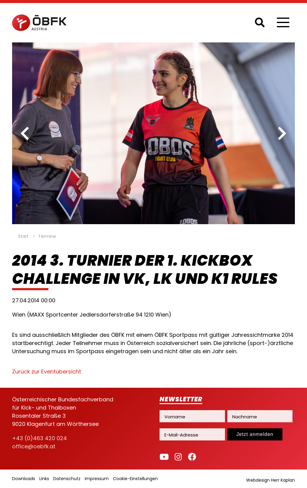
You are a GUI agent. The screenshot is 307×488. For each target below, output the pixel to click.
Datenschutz (67, 479)
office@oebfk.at (33, 446)
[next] (282, 133)
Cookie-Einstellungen (135, 479)
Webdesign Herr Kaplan (270, 480)
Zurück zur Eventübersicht (46, 371)
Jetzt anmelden (255, 434)
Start (23, 236)
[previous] (25, 133)
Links (44, 479)
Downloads (23, 479)
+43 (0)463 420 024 (39, 438)
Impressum (97, 479)
